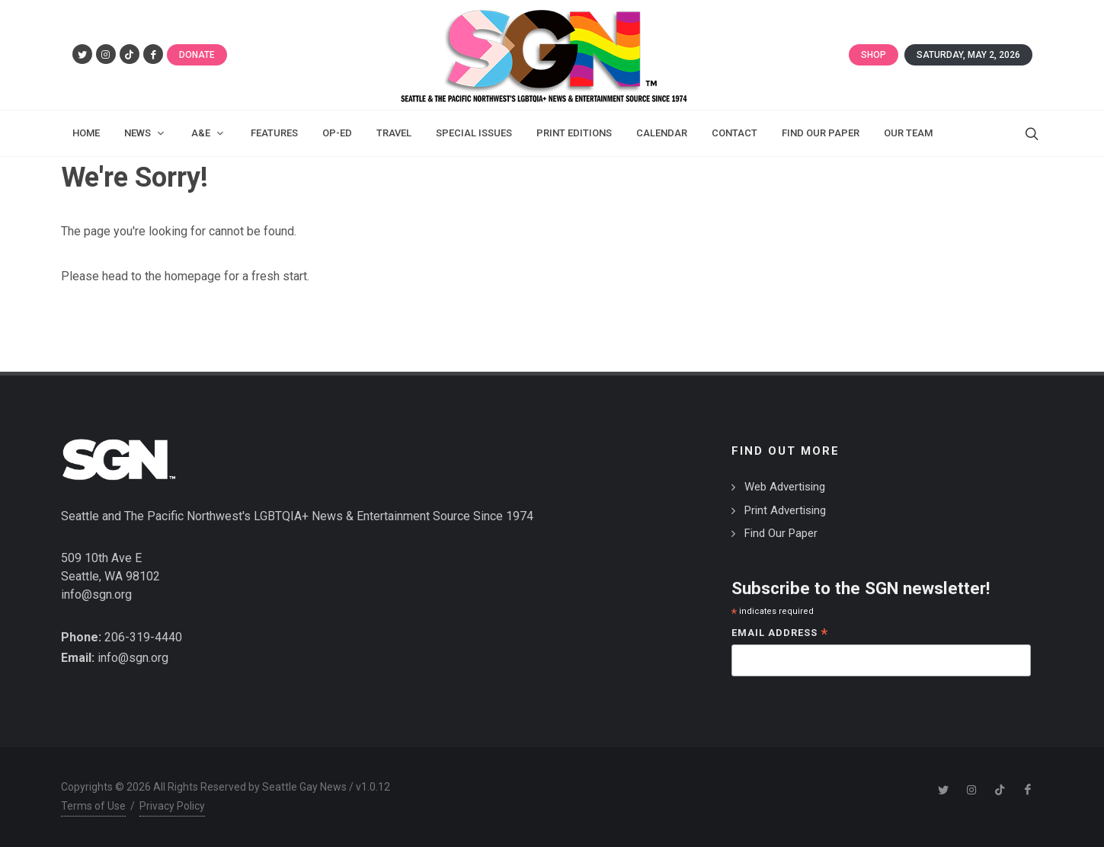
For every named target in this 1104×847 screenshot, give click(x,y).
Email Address (779, 634)
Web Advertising (784, 487)
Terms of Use (93, 806)
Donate (197, 55)
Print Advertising (785, 510)
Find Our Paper (781, 533)
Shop (873, 55)
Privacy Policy (172, 806)
